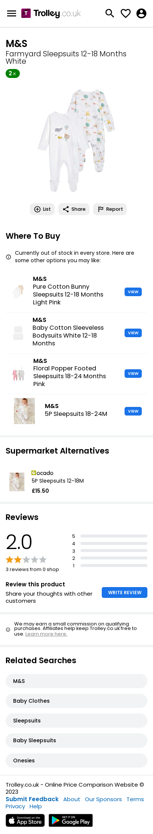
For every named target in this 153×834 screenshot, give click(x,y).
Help (36, 806)
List (42, 209)
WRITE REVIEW (124, 592)
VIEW (133, 292)
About (71, 799)
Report (110, 209)
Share (74, 209)
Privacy (15, 806)
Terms (135, 799)
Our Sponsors (103, 799)
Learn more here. (46, 633)
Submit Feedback (32, 799)
